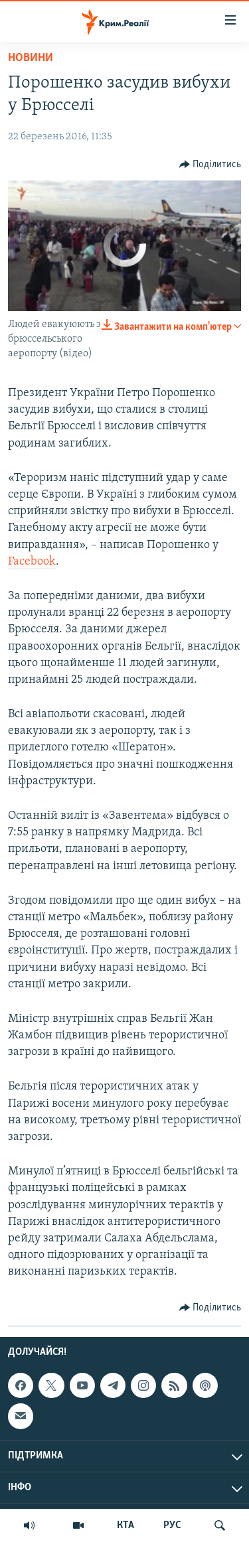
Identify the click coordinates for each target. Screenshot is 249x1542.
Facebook (32, 561)
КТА (125, 1525)
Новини (30, 58)
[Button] (210, 164)
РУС (172, 1525)
